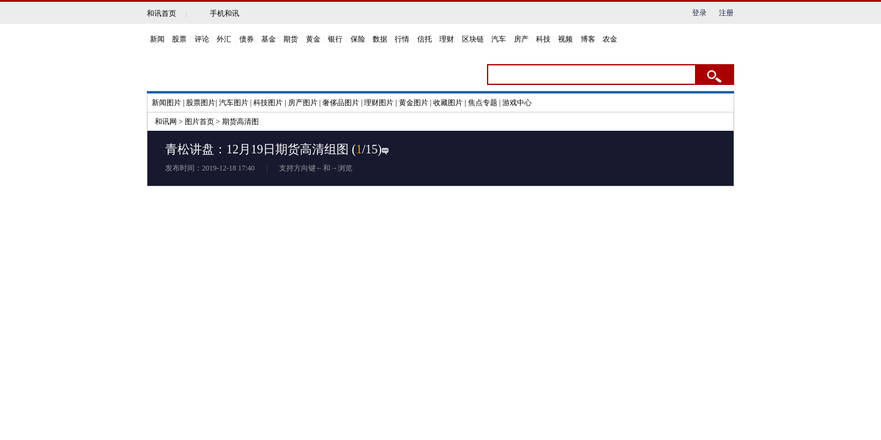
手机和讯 (224, 13)
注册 (726, 13)
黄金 (313, 39)
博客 (588, 39)
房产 (521, 39)
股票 (179, 39)
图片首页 (199, 121)
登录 (699, 13)
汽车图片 (233, 102)
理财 (446, 39)
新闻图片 (166, 102)
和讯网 (166, 121)
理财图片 (378, 102)
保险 (358, 39)
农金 (610, 39)
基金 (268, 39)
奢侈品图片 (340, 102)
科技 (543, 39)
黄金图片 (413, 102)
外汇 (224, 39)
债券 (246, 39)
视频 (565, 39)
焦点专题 (482, 102)
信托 (424, 39)
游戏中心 (517, 102)
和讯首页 (161, 13)
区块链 (473, 39)
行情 (402, 39)
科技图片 (268, 102)
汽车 (498, 39)
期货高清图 (240, 121)
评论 (202, 39)
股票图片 (200, 102)
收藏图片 (448, 102)
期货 (290, 39)
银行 (335, 39)
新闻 (157, 39)
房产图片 (303, 102)
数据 (380, 39)
